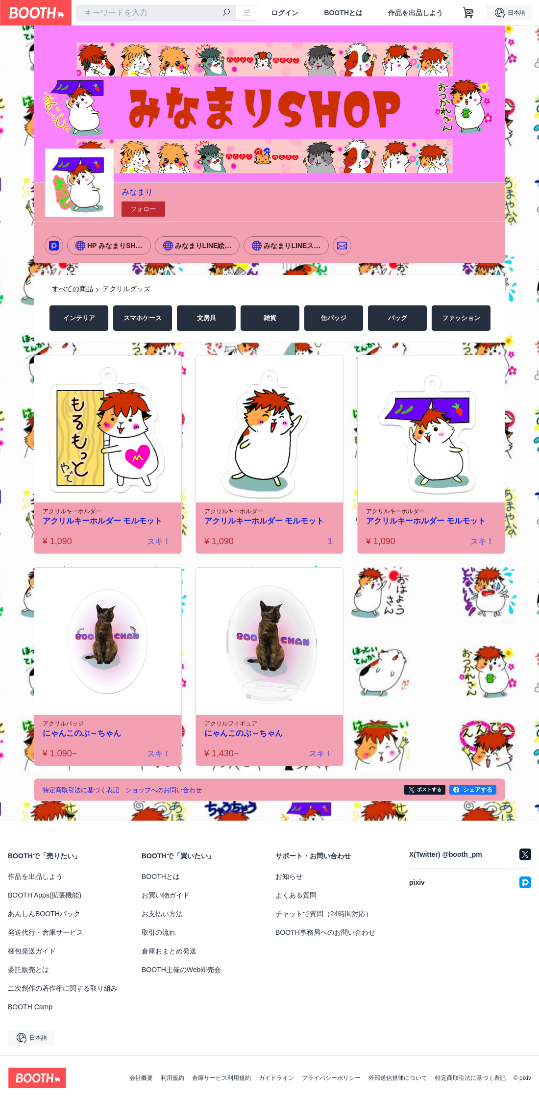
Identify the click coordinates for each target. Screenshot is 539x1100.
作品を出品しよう (415, 12)
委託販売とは (28, 970)
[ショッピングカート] (468, 12)
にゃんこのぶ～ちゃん (82, 733)
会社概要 (141, 1078)
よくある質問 (296, 895)
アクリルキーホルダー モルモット (102, 521)
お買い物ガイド (166, 895)
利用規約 (172, 1078)
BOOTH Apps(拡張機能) (44, 895)
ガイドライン (276, 1078)
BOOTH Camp (30, 1007)
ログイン (284, 12)
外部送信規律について (397, 1078)
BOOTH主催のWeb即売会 (181, 970)
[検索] (226, 13)
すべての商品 (72, 289)
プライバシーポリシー (331, 1078)
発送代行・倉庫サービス (45, 932)
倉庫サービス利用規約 (221, 1078)
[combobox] (156, 13)
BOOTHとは (343, 12)
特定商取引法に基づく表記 (470, 1078)
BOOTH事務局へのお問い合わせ (325, 932)
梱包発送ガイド (32, 951)
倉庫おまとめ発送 (169, 951)
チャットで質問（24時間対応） (323, 914)
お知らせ (289, 876)
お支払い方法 (162, 914)
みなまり (137, 192)
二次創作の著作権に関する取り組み (63, 988)
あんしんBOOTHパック (44, 914)
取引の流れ (159, 932)
